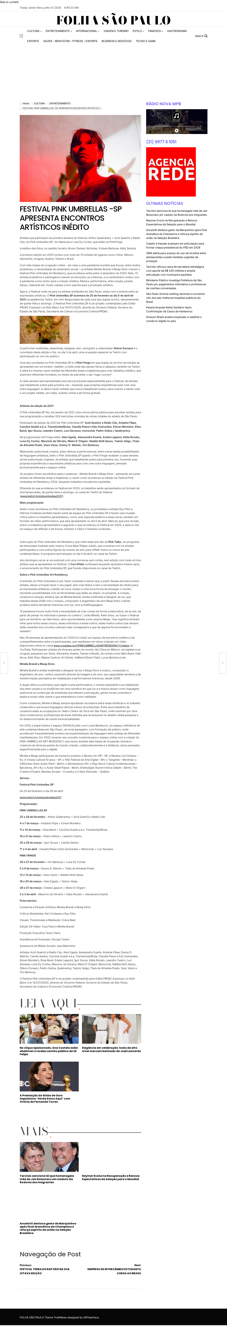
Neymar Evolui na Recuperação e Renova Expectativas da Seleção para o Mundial (111, 1177)
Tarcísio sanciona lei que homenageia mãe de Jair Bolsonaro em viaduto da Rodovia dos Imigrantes (47, 1179)
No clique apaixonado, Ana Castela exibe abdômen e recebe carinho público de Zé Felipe (49, 1051)
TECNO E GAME (146, 41)
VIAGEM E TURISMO (116, 31)
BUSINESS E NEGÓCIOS (117, 41)
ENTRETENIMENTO (59, 31)
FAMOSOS (155, 31)
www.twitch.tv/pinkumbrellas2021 (41, 496)
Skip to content (9, 2)
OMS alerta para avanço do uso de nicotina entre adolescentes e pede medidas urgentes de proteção (176, 257)
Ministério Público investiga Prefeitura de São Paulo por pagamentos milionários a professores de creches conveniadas (176, 284)
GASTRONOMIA (177, 31)
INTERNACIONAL (87, 31)
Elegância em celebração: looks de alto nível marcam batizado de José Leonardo (111, 1049)
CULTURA (34, 31)
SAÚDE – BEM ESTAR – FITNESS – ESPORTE (70, 41)
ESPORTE (33, 41)
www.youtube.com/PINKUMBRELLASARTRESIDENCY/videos (91, 645)
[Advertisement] (113, 70)
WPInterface (91, 1317)
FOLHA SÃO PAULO (113, 20)
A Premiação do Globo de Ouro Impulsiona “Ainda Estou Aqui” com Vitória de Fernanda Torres (45, 1099)
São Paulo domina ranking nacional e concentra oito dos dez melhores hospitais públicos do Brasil (175, 297)
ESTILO (138, 31)
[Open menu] (21, 36)
